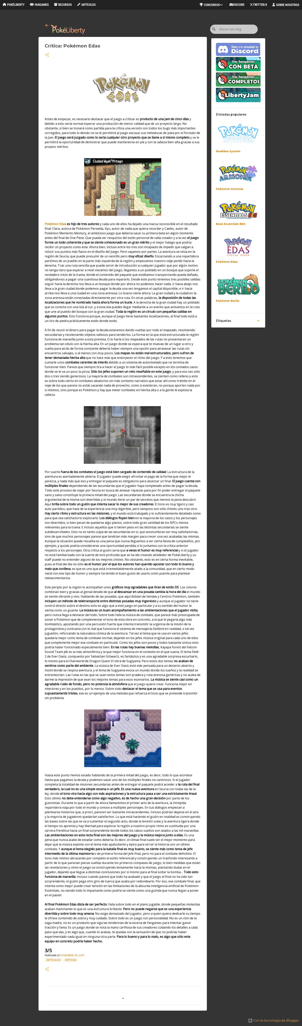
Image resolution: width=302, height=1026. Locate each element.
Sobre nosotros (285, 4)
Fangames (39, 5)
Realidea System (228, 151)
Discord (236, 5)
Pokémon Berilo (227, 301)
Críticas (70, 960)
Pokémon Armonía (229, 189)
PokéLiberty (13, 5)
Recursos (63, 5)
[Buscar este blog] (237, 29)
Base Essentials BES (230, 224)
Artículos (86, 5)
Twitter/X (258, 5)
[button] (47, 55)
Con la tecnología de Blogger (273, 1020)
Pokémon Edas (55, 224)
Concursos (212, 4)
